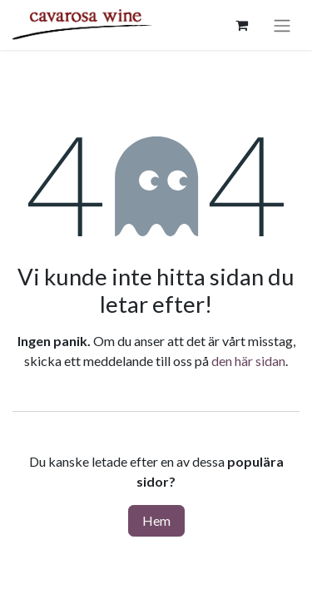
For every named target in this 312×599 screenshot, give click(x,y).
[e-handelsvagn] (241, 25)
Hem (156, 520)
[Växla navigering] (282, 25)
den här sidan (248, 361)
